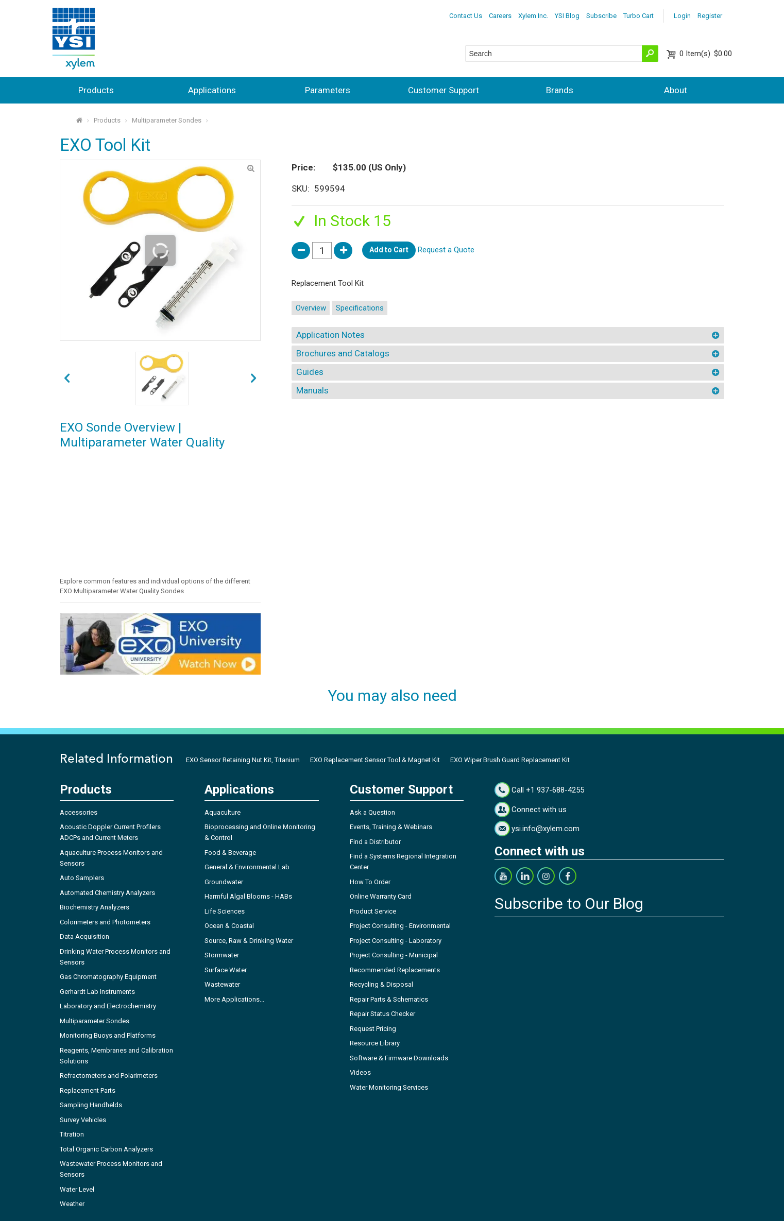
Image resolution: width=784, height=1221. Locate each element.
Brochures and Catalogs (342, 353)
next (67, 379)
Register (709, 16)
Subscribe (601, 16)
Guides (309, 372)
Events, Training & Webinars (391, 827)
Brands (559, 90)
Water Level (77, 1189)
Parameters (327, 90)
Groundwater (223, 882)
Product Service (373, 911)
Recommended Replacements (395, 970)
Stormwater (221, 955)
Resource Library (375, 1043)
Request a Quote (446, 249)
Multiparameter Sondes (166, 120)
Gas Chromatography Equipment (108, 977)
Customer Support (443, 90)
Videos (360, 1072)
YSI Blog (567, 16)
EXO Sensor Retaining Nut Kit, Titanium (243, 760)
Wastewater (222, 984)
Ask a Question (372, 812)
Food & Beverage (230, 852)
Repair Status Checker (382, 1014)
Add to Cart (388, 250)
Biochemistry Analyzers (94, 907)
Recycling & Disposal (381, 984)
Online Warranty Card (381, 896)
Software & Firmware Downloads (399, 1058)
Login (682, 16)
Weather (72, 1204)
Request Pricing (373, 1029)
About (675, 90)
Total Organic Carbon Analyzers (106, 1149)
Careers (500, 16)
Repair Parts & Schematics (389, 999)
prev (254, 379)
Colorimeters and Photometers (105, 922)
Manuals (312, 390)
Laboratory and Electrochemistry (108, 1006)
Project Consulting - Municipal (394, 955)
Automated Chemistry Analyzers (107, 893)
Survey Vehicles (83, 1120)
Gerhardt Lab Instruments (97, 991)
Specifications (360, 308)
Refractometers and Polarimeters (109, 1075)
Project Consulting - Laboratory (395, 940)
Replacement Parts (87, 1090)
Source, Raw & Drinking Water (248, 940)
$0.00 (705, 53)
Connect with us (539, 809)
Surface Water (225, 970)
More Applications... (234, 999)
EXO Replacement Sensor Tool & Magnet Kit (375, 760)
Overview (311, 308)
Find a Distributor (375, 842)
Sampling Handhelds (91, 1105)
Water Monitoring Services (389, 1087)
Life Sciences (224, 911)
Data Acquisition (84, 936)
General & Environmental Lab (246, 867)
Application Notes (330, 335)
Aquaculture (222, 812)
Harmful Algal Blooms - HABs (248, 896)
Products (96, 90)
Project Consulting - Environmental (400, 926)
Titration (72, 1134)
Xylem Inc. (533, 16)
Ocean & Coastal (229, 926)
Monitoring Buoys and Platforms (108, 1035)
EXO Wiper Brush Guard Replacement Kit (510, 760)
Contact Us (465, 16)
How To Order (370, 882)
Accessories (78, 812)
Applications (212, 90)
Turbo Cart (638, 16)
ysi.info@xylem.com (546, 828)
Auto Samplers (82, 878)
